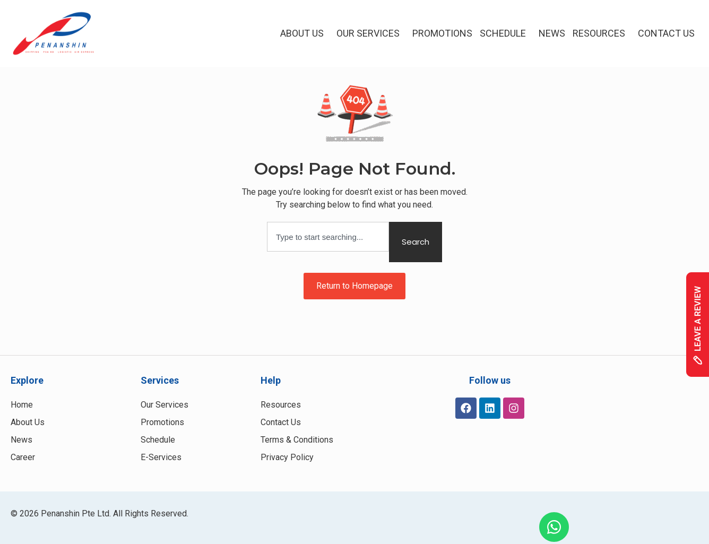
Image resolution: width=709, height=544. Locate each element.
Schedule (505, 33)
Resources (601, 33)
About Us (304, 33)
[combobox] (328, 237)
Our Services (370, 33)
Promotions (442, 33)
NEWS (552, 33)
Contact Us (666, 33)
